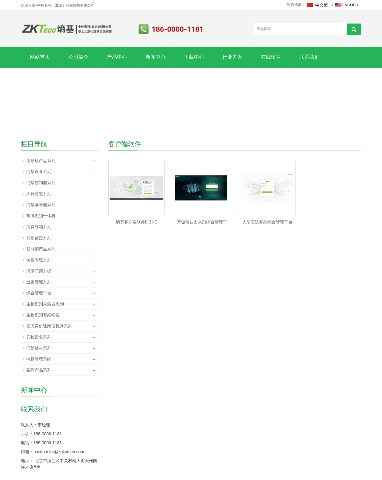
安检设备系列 (38, 337)
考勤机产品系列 (41, 160)
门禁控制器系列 (41, 182)
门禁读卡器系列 (41, 204)
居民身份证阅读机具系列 (49, 326)
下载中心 (194, 57)
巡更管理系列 (38, 281)
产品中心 (117, 57)
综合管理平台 (38, 293)
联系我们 (309, 57)
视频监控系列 (38, 237)
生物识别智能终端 (43, 315)
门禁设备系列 (38, 171)
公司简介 (78, 57)
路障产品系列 (38, 370)
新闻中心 (155, 57)
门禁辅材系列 (38, 348)
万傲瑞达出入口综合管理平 (202, 222)
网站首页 (40, 57)
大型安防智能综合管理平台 (267, 222)
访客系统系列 (38, 259)
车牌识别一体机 (41, 215)
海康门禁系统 (38, 270)
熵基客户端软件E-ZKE (136, 222)
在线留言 (271, 57)
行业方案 (232, 57)
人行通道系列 (38, 193)
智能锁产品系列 (41, 248)
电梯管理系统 (38, 359)
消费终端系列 (38, 226)
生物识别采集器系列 (45, 304)
